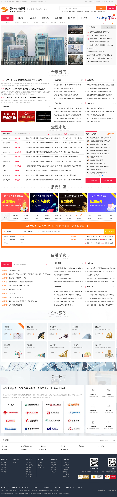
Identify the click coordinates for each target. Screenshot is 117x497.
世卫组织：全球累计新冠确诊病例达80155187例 (23, 80)
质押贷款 (100, 218)
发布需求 (112, 7)
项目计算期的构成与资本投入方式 (63, 301)
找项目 (15, 462)
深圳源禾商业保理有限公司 (98, 163)
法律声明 (79, 487)
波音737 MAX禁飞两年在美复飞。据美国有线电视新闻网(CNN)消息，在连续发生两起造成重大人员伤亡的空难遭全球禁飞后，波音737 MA (25, 93)
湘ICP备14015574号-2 (53, 490)
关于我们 (3, 487)
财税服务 (66, 472)
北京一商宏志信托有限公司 (98, 141)
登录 (85, 2)
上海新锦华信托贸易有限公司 (99, 138)
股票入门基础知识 (26, 446)
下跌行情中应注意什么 (11, 289)
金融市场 (32, 18)
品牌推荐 (58, 18)
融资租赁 (68, 215)
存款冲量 (100, 215)
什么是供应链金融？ (92, 275)
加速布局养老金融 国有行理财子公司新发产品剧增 (101, 301)
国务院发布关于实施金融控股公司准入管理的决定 (101, 85)
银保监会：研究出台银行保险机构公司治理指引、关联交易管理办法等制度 (27, 274)
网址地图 (57, 487)
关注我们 (98, 2)
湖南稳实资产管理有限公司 (98, 144)
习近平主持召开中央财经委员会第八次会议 (99, 91)
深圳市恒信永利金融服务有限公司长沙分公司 (102, 147)
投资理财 (53, 462)
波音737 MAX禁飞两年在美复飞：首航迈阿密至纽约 (25, 89)
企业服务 (84, 18)
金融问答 (62, 23)
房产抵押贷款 (101, 11)
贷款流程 (42, 449)
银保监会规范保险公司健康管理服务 (97, 88)
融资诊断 (93, 180)
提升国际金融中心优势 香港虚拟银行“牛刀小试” (68, 298)
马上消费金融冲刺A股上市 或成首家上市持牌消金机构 (69, 115)
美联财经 (81, 446)
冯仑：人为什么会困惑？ (94, 121)
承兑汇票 (79, 215)
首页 (7, 19)
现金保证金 (15, 218)
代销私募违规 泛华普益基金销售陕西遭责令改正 (68, 281)
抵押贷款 (26, 218)
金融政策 (16, 23)
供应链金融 (80, 11)
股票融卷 (42, 446)
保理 (89, 215)
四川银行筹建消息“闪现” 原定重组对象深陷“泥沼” (68, 291)
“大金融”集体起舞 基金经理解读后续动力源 (99, 298)
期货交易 (4, 446)
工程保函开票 (71, 11)
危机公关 (66, 465)
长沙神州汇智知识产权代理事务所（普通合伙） (102, 157)
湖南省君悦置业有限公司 (97, 150)
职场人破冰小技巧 (10, 270)
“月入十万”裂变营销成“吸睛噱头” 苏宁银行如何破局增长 (70, 121)
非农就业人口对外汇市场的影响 (63, 305)
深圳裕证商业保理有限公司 (98, 173)
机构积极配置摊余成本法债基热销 (96, 291)
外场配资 (62, 446)
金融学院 (71, 18)
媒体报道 (41, 467)
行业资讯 (7, 23)
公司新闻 (26, 23)
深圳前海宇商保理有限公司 (98, 169)
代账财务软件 (63, 449)
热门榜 (40, 465)
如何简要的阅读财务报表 (12, 297)
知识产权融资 (26, 215)
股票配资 (4, 449)
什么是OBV (8, 293)
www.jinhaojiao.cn (13, 490)
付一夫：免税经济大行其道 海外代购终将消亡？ (100, 118)
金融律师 (66, 467)
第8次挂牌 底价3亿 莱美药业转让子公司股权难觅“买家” (70, 108)
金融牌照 (66, 474)
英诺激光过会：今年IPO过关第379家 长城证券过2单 (69, 85)
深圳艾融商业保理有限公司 (98, 166)
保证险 (89, 218)
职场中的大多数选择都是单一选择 (15, 285)
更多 (50, 106)
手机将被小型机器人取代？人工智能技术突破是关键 (25, 98)
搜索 (100, 8)
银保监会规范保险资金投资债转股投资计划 (99, 95)
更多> (82, 80)
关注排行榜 (93, 27)
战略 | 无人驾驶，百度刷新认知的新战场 (65, 95)
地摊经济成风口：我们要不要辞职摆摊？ (17, 282)
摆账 (111, 218)
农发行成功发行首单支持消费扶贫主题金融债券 (67, 98)
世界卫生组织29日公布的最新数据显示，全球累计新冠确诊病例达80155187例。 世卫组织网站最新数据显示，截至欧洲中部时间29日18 (25, 84)
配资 (37, 215)
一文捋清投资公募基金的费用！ (63, 278)
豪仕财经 (23, 449)
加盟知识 (53, 23)
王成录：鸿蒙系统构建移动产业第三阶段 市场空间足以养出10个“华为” (74, 118)
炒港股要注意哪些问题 (11, 305)
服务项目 (14, 487)
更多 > (114, 440)
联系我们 (104, 2)
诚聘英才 (36, 487)
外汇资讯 (100, 446)
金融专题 (44, 23)
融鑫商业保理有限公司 (97, 160)
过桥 (111, 215)
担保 (37, 218)
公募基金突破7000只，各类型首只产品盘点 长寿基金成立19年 (72, 271)
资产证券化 (58, 218)
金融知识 (53, 465)
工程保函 (47, 218)
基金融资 (79, 218)
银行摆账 (87, 11)
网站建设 (66, 476)
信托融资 (68, 218)
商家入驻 (111, 134)
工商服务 (66, 462)
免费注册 (91, 2)
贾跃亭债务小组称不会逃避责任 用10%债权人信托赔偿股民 (71, 111)
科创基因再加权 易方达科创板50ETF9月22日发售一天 (69, 268)
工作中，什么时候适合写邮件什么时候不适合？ (19, 301)
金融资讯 (19, 18)
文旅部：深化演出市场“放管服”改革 (64, 91)
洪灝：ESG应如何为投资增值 (95, 115)
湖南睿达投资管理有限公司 (98, 154)
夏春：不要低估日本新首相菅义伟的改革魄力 (100, 111)
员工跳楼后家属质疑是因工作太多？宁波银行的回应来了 (70, 295)
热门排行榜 (108, 27)
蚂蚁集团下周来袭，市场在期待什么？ (65, 88)
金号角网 (14, 2)
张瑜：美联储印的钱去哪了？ (95, 108)
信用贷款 (93, 11)
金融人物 (35, 23)
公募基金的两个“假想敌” (61, 275)
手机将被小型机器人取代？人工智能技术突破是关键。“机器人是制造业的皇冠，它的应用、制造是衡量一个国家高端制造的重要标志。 (25, 102)
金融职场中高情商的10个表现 (13, 278)
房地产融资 (15, 215)
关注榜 (40, 462)
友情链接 (46, 487)
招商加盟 (45, 18)
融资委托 (109, 180)
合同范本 (53, 469)
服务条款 (68, 487)
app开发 (65, 469)
